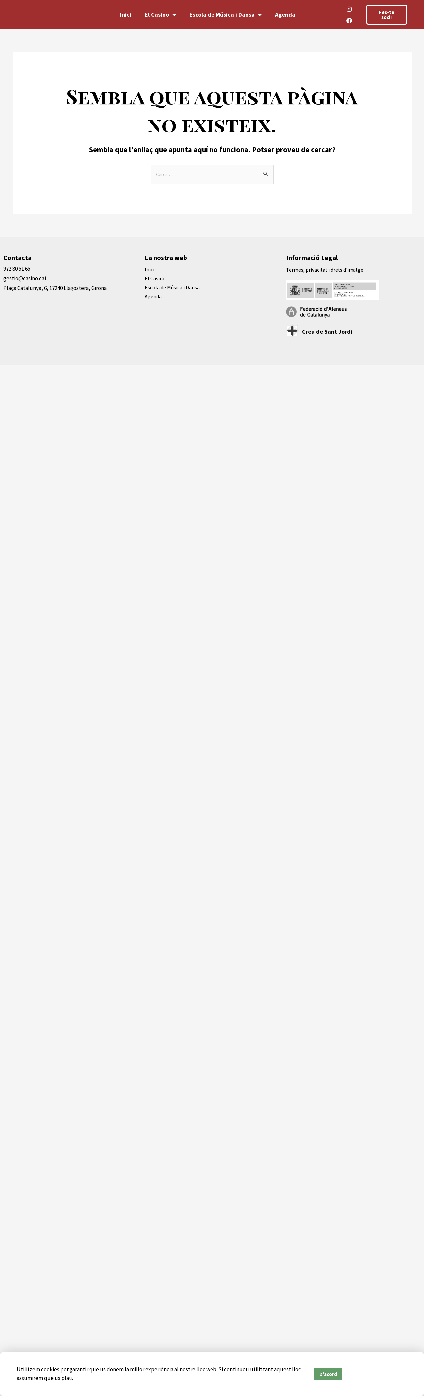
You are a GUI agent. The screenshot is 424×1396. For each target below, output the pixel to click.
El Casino (160, 14)
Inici (125, 14)
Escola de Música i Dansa (225, 14)
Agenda (285, 14)
